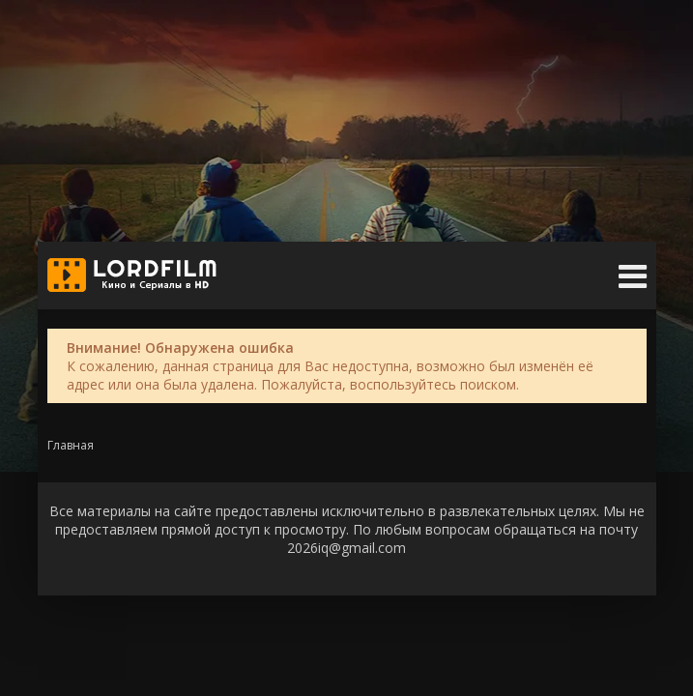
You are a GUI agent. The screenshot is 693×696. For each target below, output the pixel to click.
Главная (70, 445)
